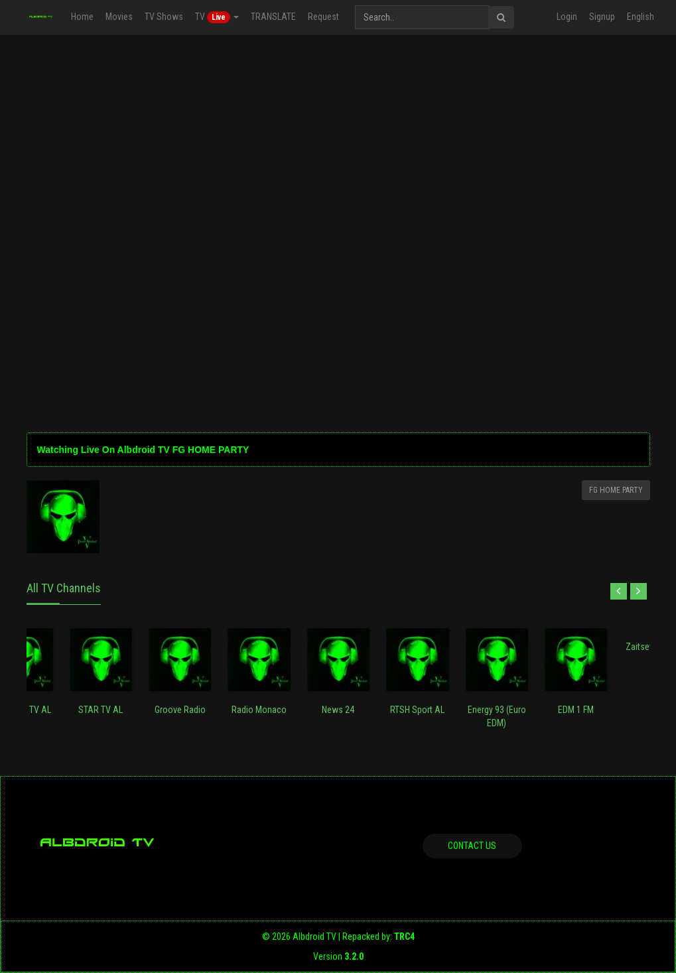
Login (567, 16)
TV (217, 17)
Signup (602, 16)
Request (323, 16)
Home (82, 16)
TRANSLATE (273, 16)
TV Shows (164, 16)
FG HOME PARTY (616, 490)
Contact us (472, 845)
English (640, 16)
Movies (119, 16)
